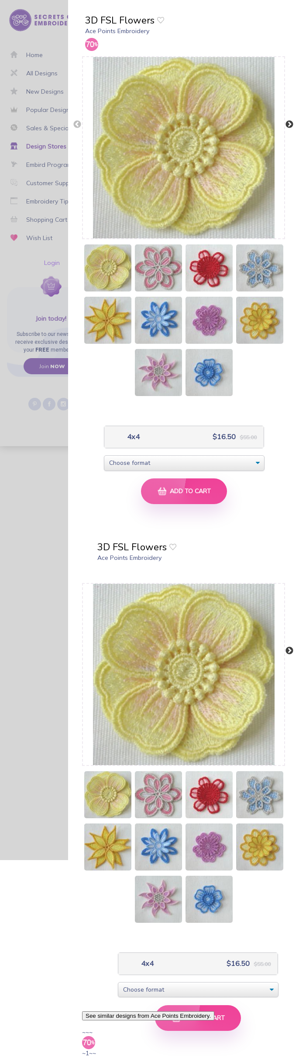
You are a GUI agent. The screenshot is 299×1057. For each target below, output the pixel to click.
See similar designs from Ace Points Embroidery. (148, 1016)
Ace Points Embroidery (117, 31)
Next (289, 124)
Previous (77, 124)
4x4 (132, 437)
